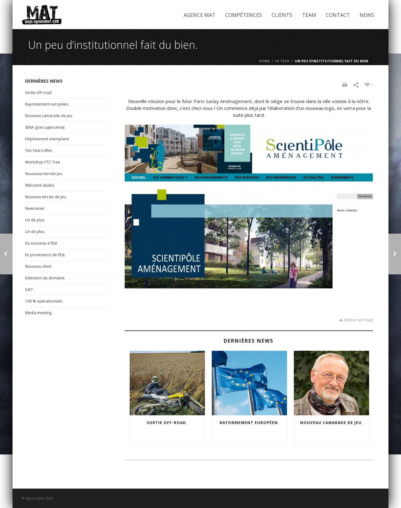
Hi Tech (282, 61)
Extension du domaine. (45, 278)
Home (264, 61)
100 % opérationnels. (44, 301)
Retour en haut (356, 320)
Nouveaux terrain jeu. (44, 173)
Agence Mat (200, 15)
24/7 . (30, 289)
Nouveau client (38, 266)
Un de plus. (35, 220)
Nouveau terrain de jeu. (46, 197)
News (367, 15)
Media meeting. (38, 312)
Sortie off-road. (167, 422)
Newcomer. (35, 208)
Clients (282, 15)
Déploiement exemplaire (47, 139)
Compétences (243, 15)
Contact (338, 15)
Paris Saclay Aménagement (223, 101)
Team (309, 15)
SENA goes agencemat (45, 127)
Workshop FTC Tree (42, 162)
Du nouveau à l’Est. (41, 243)
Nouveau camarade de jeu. (331, 422)
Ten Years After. (39, 150)
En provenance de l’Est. (45, 254)
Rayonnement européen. (249, 422)
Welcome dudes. (40, 185)
